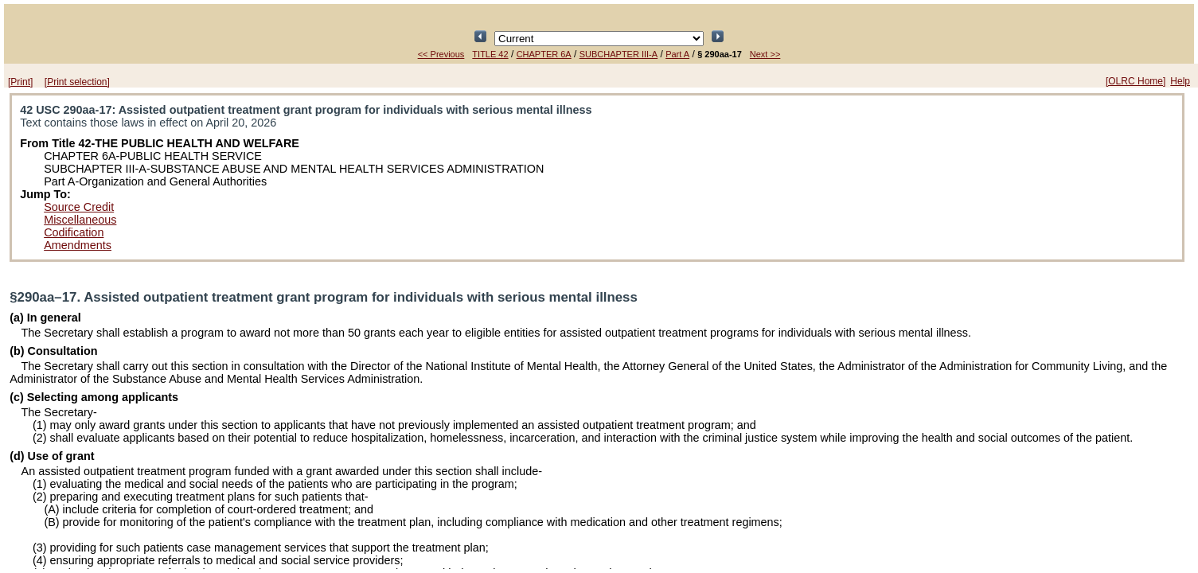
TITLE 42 (490, 54)
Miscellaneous (80, 219)
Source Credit (79, 207)
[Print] (20, 82)
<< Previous (441, 54)
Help (1180, 81)
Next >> (765, 54)
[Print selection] (77, 82)
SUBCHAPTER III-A (618, 54)
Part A (677, 54)
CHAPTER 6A (544, 54)
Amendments (77, 245)
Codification (73, 232)
